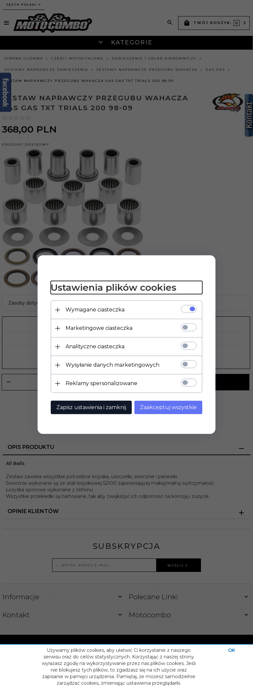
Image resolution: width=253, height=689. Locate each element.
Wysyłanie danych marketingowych (112, 365)
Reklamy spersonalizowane (101, 383)
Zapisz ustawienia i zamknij (91, 407)
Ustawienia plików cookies (113, 287)
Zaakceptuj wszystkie (168, 407)
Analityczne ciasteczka (95, 346)
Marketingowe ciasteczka (99, 328)
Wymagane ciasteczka (95, 310)
